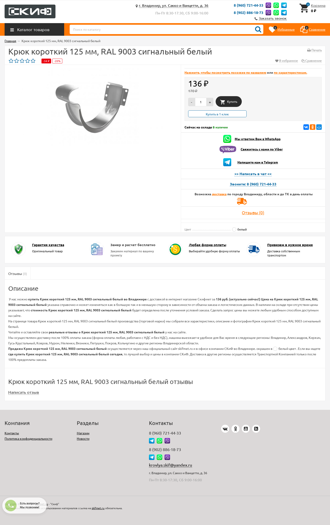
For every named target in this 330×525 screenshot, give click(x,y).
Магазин (83, 433)
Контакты (12, 433)
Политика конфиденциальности (28, 438)
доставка (219, 194)
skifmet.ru (98, 508)
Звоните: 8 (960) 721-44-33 (253, 184)
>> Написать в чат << (253, 173)
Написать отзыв (23, 392)
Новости (83, 438)
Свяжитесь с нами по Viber (262, 149)
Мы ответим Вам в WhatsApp (257, 139)
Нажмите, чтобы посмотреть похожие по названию (225, 72)
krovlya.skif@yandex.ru (170, 464)
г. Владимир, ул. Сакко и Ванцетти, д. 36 (173, 5)
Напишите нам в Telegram (257, 162)
